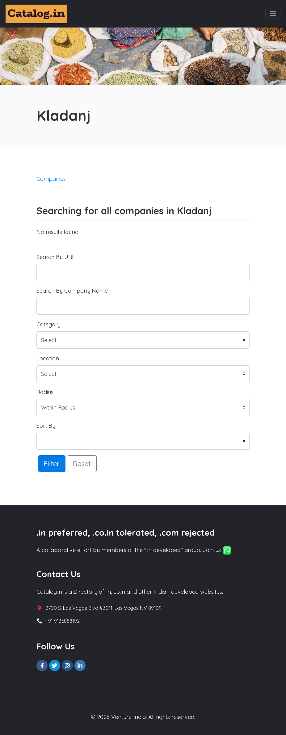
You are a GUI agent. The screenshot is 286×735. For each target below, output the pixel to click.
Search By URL (55, 257)
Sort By (45, 425)
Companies (51, 178)
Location (47, 358)
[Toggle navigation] (272, 14)
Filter (52, 463)
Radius (44, 392)
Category (48, 324)
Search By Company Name (72, 290)
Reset (82, 463)
